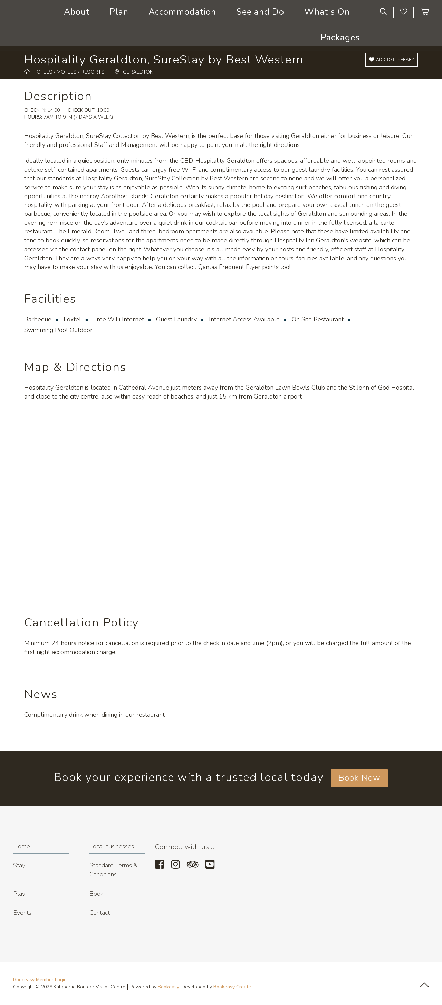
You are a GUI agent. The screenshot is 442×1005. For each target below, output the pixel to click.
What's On (327, 12)
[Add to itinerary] (391, 60)
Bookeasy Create (232, 987)
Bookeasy (168, 987)
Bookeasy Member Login (40, 979)
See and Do (260, 12)
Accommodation (182, 12)
